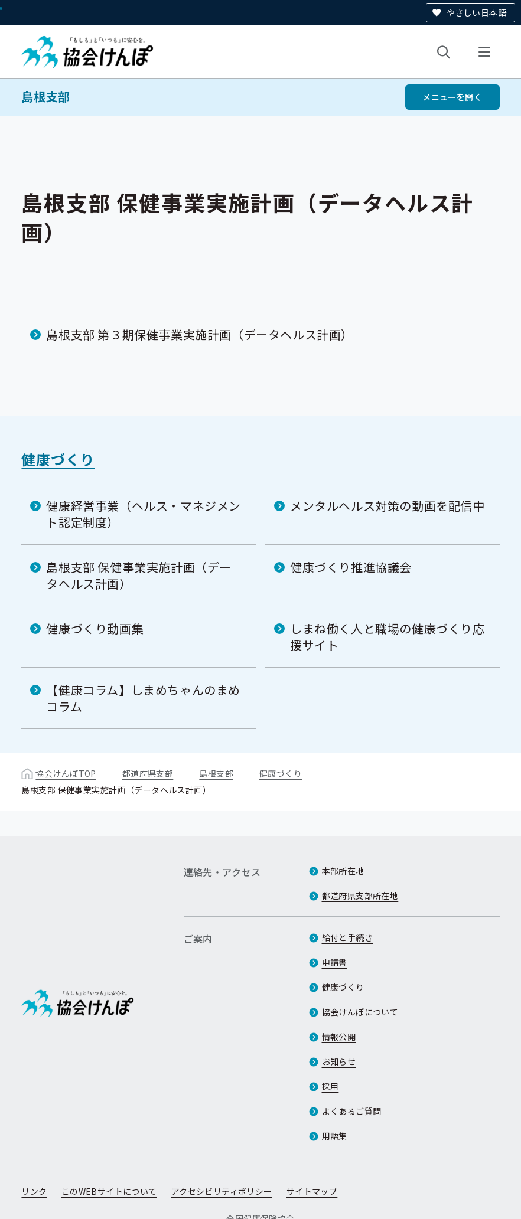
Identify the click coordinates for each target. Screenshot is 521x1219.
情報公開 (339, 1036)
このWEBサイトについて (109, 1191)
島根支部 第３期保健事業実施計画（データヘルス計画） (199, 334)
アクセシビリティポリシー (221, 1191)
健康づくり (58, 459)
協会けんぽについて (360, 1012)
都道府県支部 (148, 773)
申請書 (334, 962)
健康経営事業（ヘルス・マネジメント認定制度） (143, 514)
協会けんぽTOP (65, 773)
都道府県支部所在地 (360, 895)
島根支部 (45, 97)
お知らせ (339, 1061)
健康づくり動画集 (95, 628)
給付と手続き (347, 937)
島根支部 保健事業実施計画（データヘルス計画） (139, 575)
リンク (34, 1191)
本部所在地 (343, 871)
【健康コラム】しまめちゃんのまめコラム (143, 698)
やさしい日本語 (476, 12)
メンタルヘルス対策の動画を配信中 (387, 505)
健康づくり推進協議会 (351, 567)
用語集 (334, 1136)
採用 (330, 1086)
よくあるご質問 (352, 1111)
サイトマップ (312, 1191)
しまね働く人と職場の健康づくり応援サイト (387, 636)
